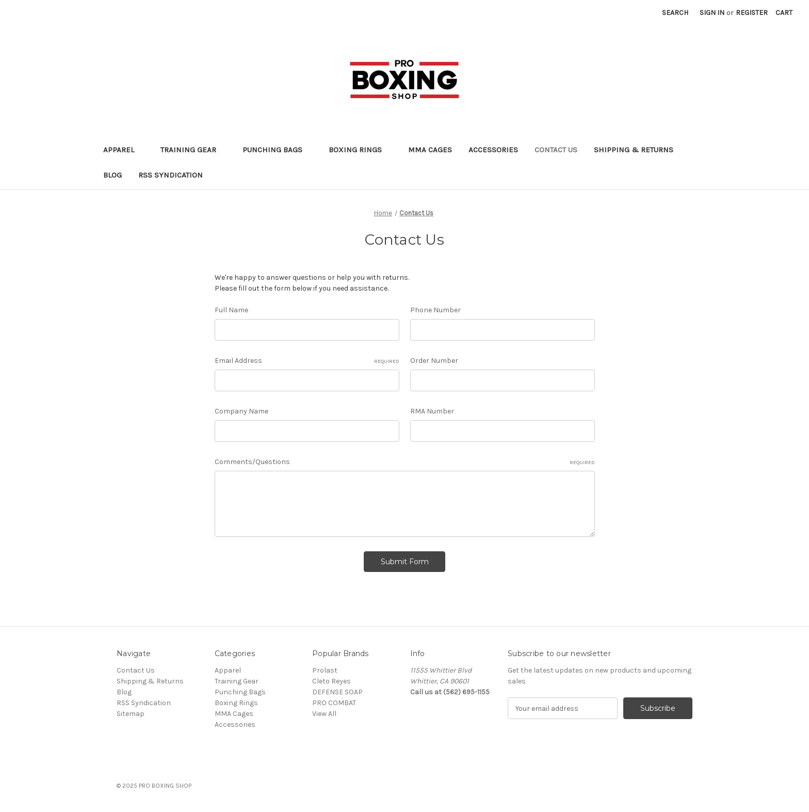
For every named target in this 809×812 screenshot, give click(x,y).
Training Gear (193, 149)
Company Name (241, 411)
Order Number (434, 360)
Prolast (324, 670)
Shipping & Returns (633, 149)
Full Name (231, 310)
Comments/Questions (405, 462)
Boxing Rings (360, 149)
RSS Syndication (170, 175)
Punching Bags (277, 149)
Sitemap (130, 713)
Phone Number (435, 310)
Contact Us (556, 149)
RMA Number (432, 411)
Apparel (123, 149)
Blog (112, 175)
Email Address (307, 360)
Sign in (712, 12)
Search (675, 12)
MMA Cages (430, 149)
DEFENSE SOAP (337, 692)
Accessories (493, 149)
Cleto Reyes (331, 681)
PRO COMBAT (334, 702)
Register (752, 12)
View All (324, 713)
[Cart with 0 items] (784, 12)
